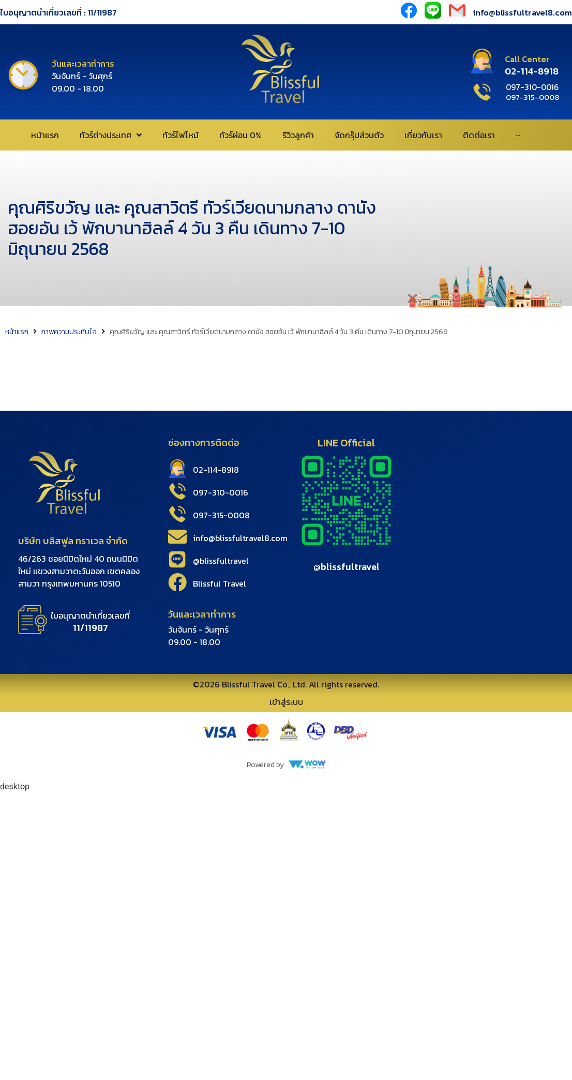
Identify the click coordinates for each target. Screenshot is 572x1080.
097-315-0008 (221, 515)
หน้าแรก (16, 331)
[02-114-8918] (177, 468)
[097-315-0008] (177, 514)
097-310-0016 (220, 492)
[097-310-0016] (177, 491)
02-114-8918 (216, 469)
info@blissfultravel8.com (240, 538)
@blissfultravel (221, 560)
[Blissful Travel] (177, 582)
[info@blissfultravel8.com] (177, 537)
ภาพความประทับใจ (69, 331)
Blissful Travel (219, 583)
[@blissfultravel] (177, 559)
